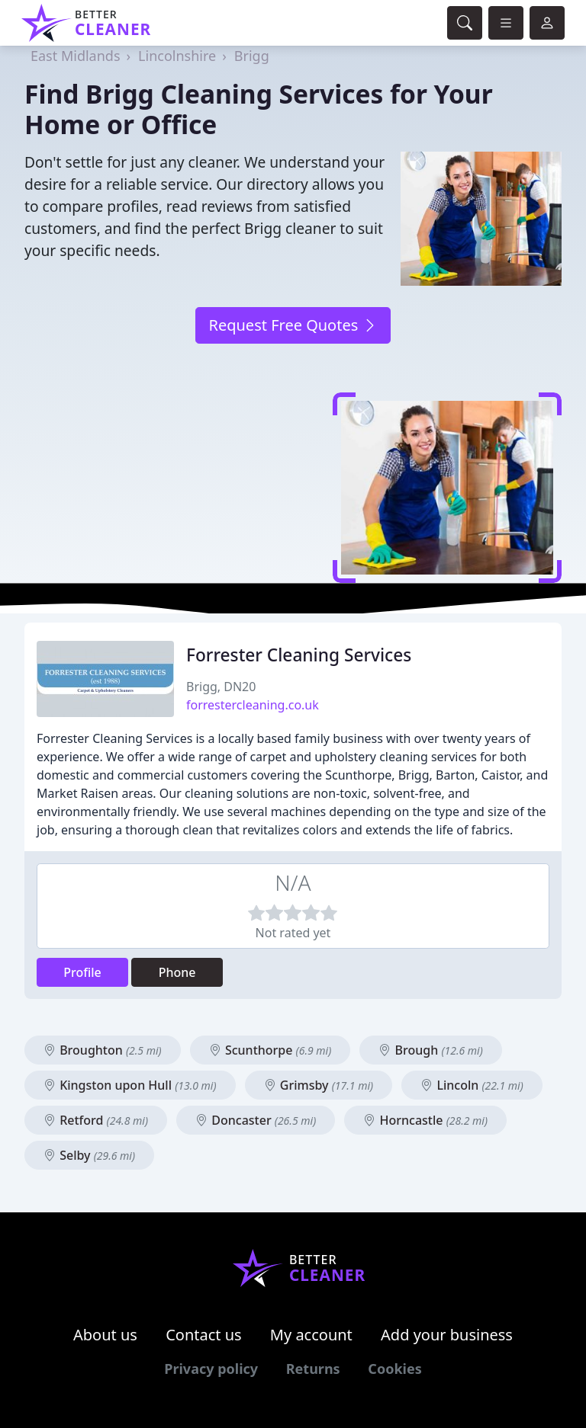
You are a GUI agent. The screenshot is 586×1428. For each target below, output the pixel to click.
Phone (177, 972)
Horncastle (425, 1120)
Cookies (394, 1368)
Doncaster (255, 1120)
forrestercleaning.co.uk (252, 704)
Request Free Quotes (292, 325)
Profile (82, 972)
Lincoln (471, 1085)
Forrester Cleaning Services (298, 655)
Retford (95, 1120)
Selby (89, 1155)
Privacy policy (211, 1368)
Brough (430, 1050)
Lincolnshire (177, 55)
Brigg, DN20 (221, 686)
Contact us (204, 1334)
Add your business (447, 1334)
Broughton (102, 1050)
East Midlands (76, 55)
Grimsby (318, 1085)
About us (105, 1334)
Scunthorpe (270, 1050)
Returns (313, 1368)
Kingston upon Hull (130, 1085)
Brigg (251, 55)
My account (311, 1334)
